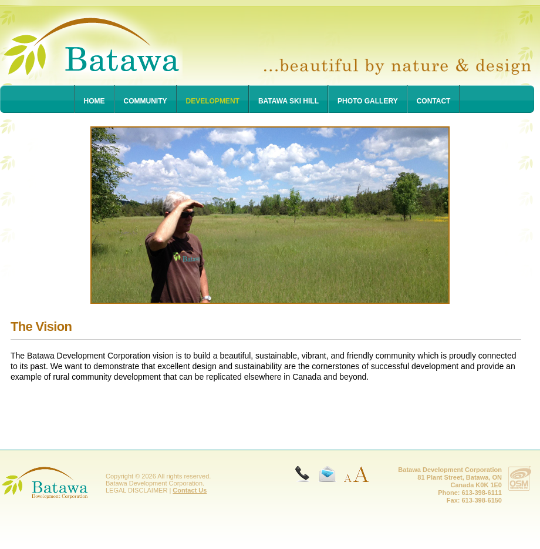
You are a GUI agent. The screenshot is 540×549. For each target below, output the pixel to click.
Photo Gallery (368, 101)
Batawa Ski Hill (288, 101)
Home (94, 101)
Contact (434, 101)
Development (212, 101)
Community (145, 101)
